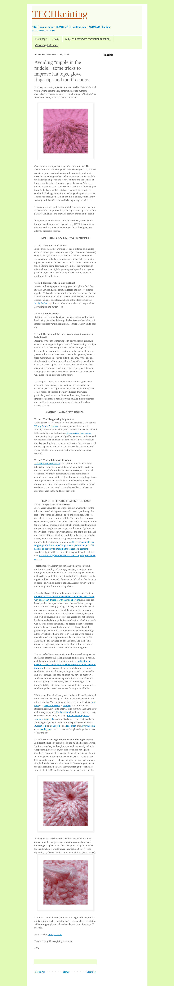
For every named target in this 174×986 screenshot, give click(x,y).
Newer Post (40, 972)
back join (55, 725)
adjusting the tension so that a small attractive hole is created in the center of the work (65, 664)
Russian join (40, 725)
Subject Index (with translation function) (87, 38)
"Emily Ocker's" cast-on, (46, 426)
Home (66, 972)
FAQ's (56, 38)
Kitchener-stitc (63, 712)
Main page (41, 38)
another (66, 705)
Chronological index (46, 45)
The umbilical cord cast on (47, 463)
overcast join (88, 725)
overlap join (46, 729)
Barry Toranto (55, 934)
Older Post (91, 972)
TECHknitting (60, 14)
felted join (71, 725)
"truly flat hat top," (43, 303)
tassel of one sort (52, 705)
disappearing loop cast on (79, 432)
